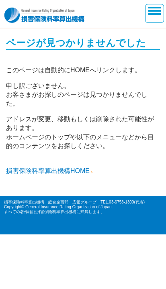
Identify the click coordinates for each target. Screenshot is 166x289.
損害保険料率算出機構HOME (48, 170)
